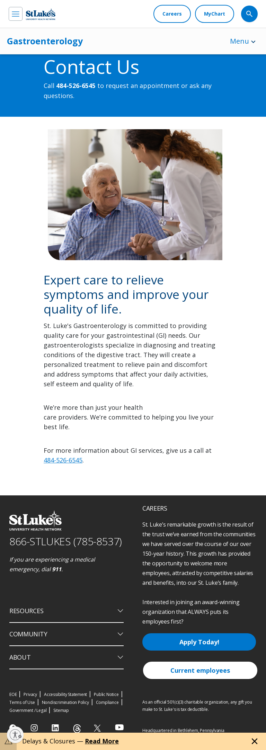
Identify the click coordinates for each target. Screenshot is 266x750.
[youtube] (119, 727)
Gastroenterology (45, 41)
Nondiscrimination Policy (65, 702)
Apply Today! (199, 642)
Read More (102, 741)
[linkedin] (56, 727)
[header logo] (40, 14)
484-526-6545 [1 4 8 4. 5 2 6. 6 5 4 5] (76, 86)
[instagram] (34, 727)
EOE (13, 694)
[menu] (15, 14)
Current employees (200, 670)
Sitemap (61, 710)
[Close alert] (254, 741)
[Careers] (172, 14)
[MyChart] (214, 14)
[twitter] (98, 728)
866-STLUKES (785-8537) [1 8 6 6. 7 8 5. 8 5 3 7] (65, 541)
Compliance (107, 702)
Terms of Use (22, 702)
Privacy (30, 694)
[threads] (77, 728)
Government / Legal (27, 710)
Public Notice (106, 694)
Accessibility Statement (65, 694)
